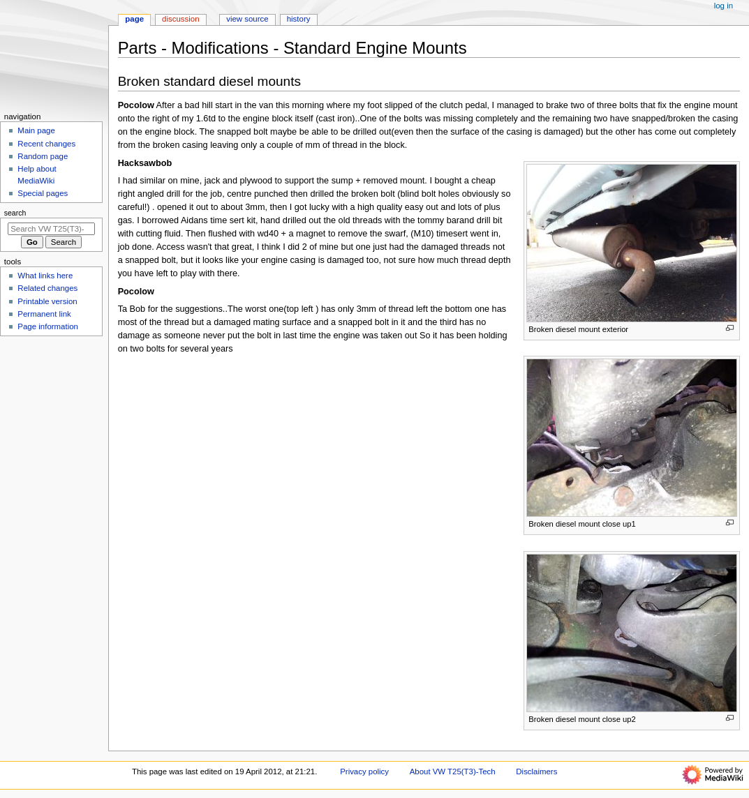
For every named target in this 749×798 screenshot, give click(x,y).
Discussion (180, 19)
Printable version (47, 301)
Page (134, 19)
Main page (36, 130)
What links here (45, 275)
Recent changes (46, 144)
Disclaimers (536, 771)
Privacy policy (364, 771)
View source (247, 19)
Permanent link (44, 314)
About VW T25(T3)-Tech (453, 771)
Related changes (47, 288)
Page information (47, 326)
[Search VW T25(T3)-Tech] (51, 229)
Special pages (42, 193)
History (299, 19)
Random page (42, 156)
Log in (723, 5)
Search (15, 213)
